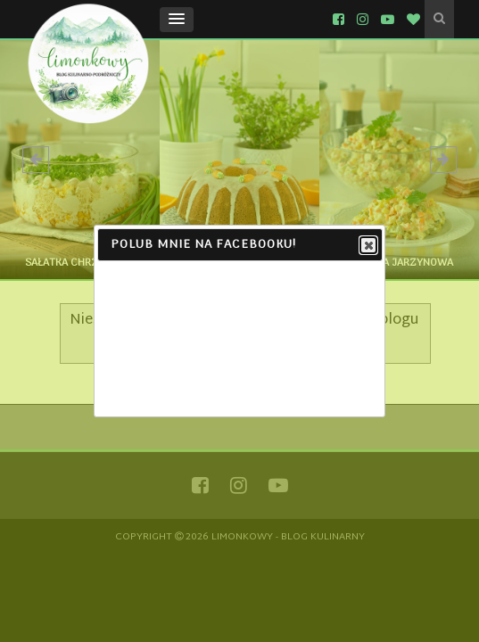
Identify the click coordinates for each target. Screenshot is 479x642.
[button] (177, 19)
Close (367, 246)
